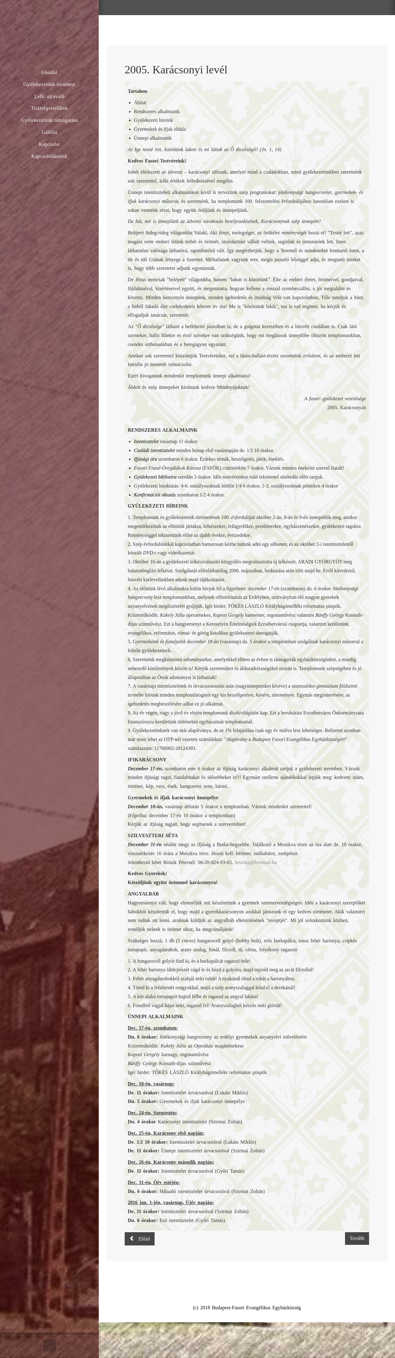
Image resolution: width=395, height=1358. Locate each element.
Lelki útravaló (49, 96)
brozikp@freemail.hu (256, 862)
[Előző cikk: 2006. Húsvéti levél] (140, 1238)
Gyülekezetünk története (49, 84)
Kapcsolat (49, 144)
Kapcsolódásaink (49, 156)
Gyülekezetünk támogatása (49, 120)
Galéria (49, 132)
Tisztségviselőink (49, 108)
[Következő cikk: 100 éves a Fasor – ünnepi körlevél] (357, 1238)
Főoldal (49, 72)
